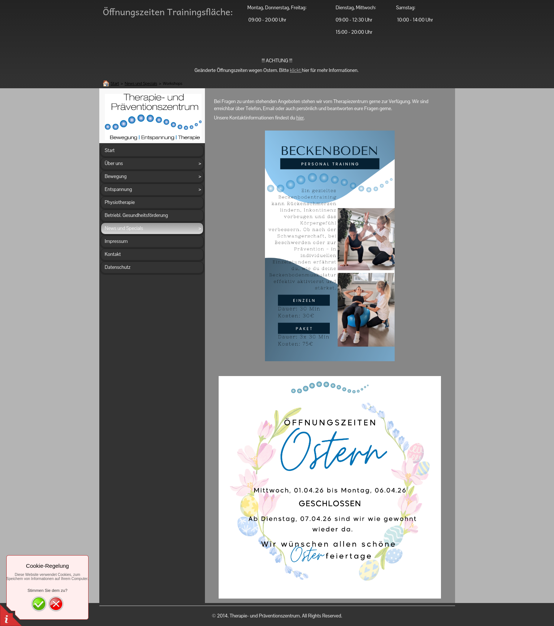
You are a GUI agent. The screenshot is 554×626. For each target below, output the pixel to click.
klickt (296, 70)
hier (299, 118)
